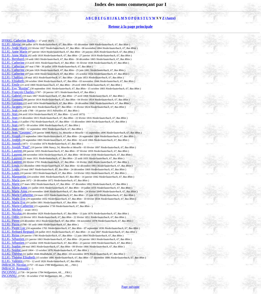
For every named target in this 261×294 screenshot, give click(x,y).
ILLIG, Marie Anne (15, 187)
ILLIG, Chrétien (13, 77)
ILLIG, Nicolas (12, 213)
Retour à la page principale (130, 26)
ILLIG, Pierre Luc (14, 228)
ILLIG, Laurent (12, 151)
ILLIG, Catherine (13, 62)
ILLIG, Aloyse (12, 44)
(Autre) (170, 18)
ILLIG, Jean (10, 110)
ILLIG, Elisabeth (13, 81)
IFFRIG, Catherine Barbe (19, 40)
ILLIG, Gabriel (12, 95)
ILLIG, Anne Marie (15, 48)
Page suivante (130, 286)
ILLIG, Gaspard (12, 99)
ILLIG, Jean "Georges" (17, 132)
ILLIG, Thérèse (12, 253)
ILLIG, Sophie (12, 246)
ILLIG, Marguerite (14, 176)
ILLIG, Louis (11, 165)
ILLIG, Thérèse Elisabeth (19, 257)
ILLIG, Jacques (12, 106)
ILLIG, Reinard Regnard (18, 231)
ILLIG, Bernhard (13, 59)
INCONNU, (10, 272)
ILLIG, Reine (11, 235)
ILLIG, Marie (11, 180)
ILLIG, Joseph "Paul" (16, 147)
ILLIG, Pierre (11, 220)
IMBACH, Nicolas (14, 264)
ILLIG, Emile (11, 84)
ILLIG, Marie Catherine (18, 195)
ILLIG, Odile (11, 217)
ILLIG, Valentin (12, 261)
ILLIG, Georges (12, 103)
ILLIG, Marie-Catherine (18, 206)
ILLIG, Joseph (11, 136)
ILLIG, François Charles (18, 92)
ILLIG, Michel (12, 209)
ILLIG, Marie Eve (14, 198)
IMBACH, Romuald (15, 268)
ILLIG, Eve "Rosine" (16, 88)
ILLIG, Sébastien (13, 239)
